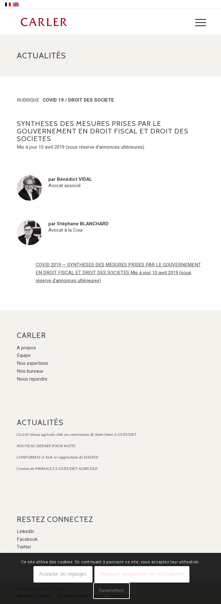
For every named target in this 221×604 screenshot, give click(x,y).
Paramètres (111, 590)
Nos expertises (32, 363)
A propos (26, 347)
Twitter (24, 546)
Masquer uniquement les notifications (142, 574)
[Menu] (196, 22)
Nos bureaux (30, 371)
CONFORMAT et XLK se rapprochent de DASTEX (58, 457)
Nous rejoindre (32, 379)
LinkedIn (25, 531)
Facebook (27, 539)
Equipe (24, 355)
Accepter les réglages (63, 574)
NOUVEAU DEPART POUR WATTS (46, 446)
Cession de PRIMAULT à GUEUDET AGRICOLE (57, 468)
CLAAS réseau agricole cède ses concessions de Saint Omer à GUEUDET (76, 434)
